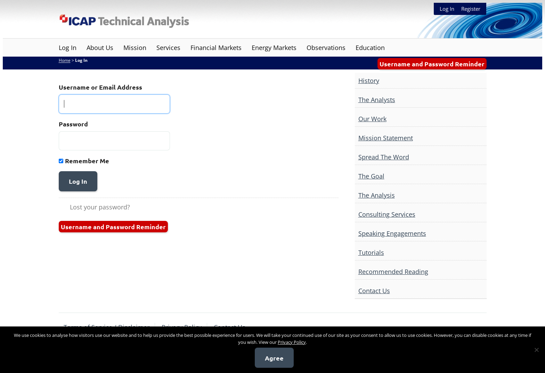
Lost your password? (100, 207)
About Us (100, 47)
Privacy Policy (292, 342)
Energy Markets (274, 47)
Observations (326, 47)
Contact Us (374, 291)
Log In (447, 8)
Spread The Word (383, 157)
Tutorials (371, 252)
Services (168, 47)
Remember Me (87, 161)
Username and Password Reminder (432, 64)
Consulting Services (386, 214)
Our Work (372, 119)
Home (65, 60)
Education (370, 47)
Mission (134, 47)
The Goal (371, 176)
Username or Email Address (100, 87)
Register (470, 8)
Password (73, 124)
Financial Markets (216, 47)
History (368, 80)
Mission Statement (385, 138)
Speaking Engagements (392, 233)
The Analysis (376, 195)
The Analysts (376, 100)
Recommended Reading (393, 271)
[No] (536, 349)
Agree (274, 358)
